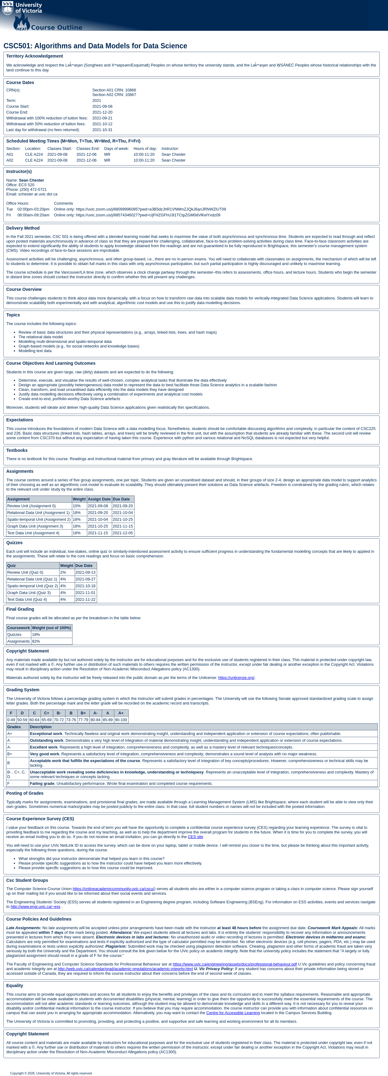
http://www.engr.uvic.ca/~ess (36, 906)
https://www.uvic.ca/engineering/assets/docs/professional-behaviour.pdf (235, 964)
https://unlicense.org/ (236, 677)
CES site (195, 836)
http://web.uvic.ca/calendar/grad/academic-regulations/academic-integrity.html (125, 968)
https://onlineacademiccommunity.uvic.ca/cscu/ (113, 888)
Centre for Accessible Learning (233, 1012)
